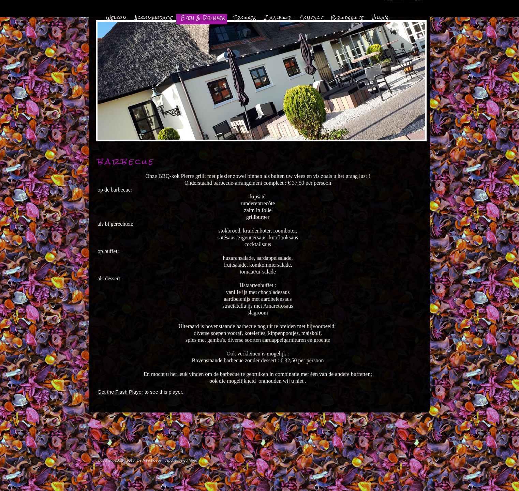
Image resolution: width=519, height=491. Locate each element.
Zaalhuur (278, 18)
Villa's (380, 18)
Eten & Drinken (203, 18)
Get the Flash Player (120, 392)
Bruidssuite (347, 18)
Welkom (116, 18)
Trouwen (245, 18)
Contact (311, 18)
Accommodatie (154, 18)
